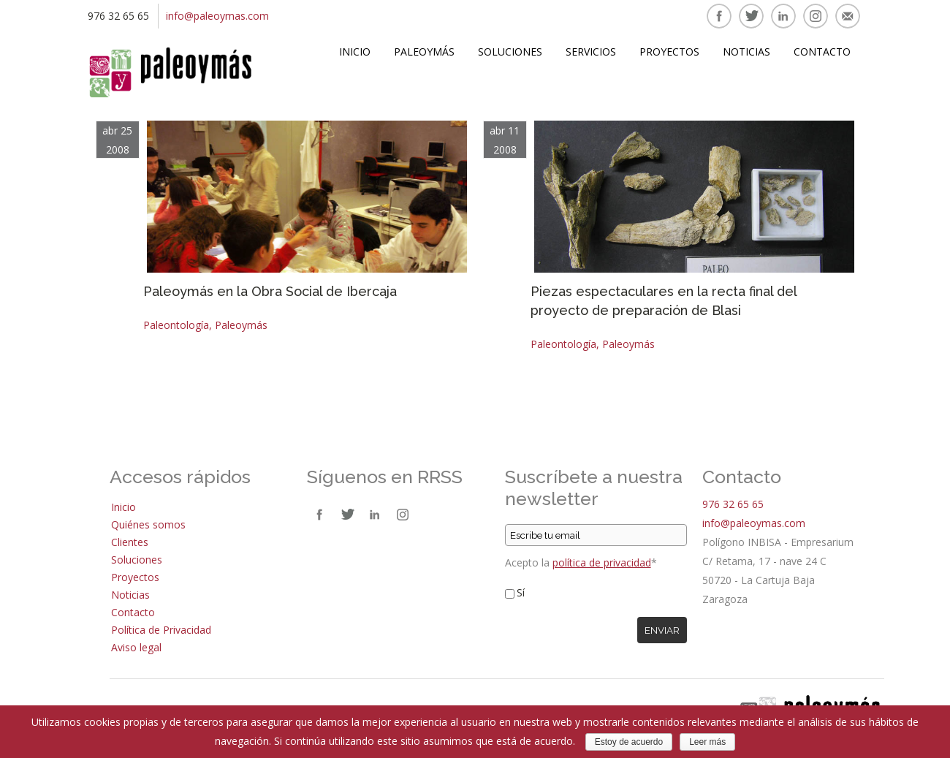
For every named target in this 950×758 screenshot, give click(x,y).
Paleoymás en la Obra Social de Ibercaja (270, 291)
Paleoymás (424, 51)
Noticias (746, 51)
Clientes (129, 542)
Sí (521, 592)
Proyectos (669, 51)
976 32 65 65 (733, 504)
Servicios (591, 51)
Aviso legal (136, 647)
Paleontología (176, 325)
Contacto (822, 51)
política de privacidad (601, 562)
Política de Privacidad (161, 630)
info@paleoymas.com (217, 16)
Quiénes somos (148, 524)
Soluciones (510, 51)
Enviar (662, 630)
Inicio (354, 51)
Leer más (707, 742)
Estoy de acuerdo (629, 742)
